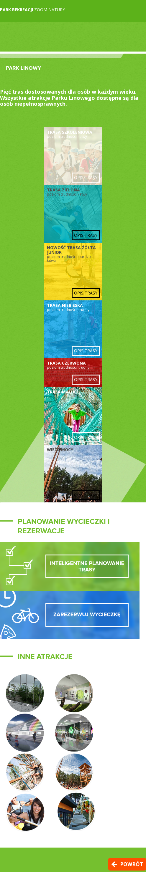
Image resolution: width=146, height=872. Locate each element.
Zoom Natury (32, 9)
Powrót (131, 864)
